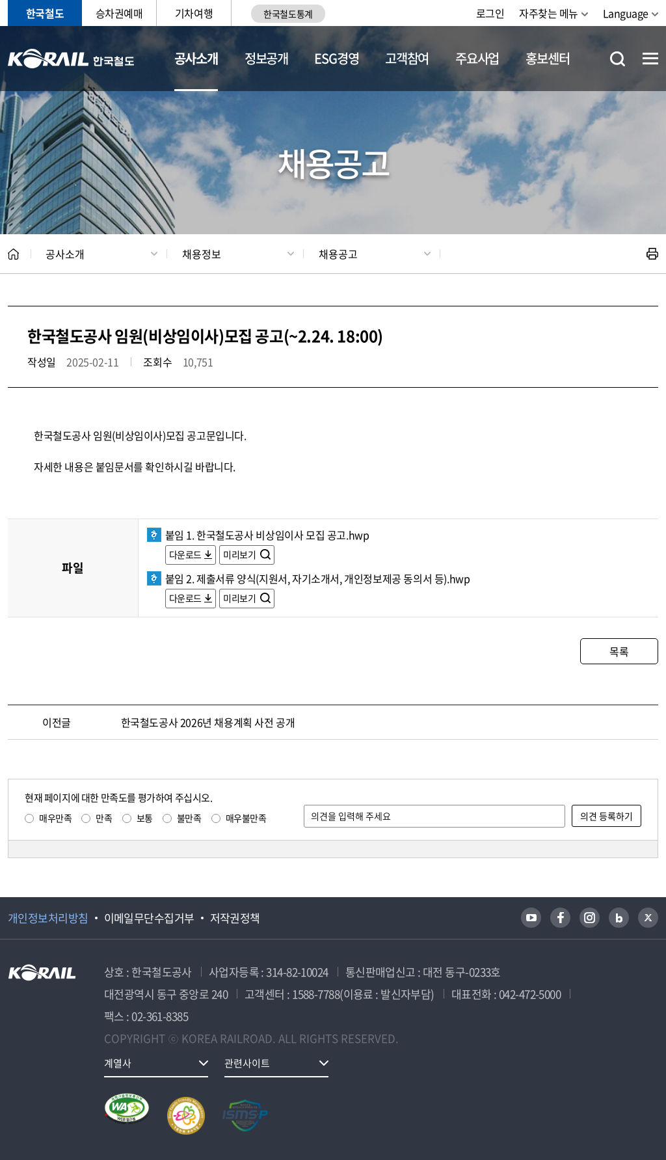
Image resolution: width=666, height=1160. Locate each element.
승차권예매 (119, 13)
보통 (145, 818)
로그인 (490, 13)
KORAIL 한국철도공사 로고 (71, 58)
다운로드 (185, 554)
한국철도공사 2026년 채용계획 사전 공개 (208, 722)
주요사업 (477, 58)
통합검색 (617, 58)
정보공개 (266, 58)
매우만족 (55, 818)
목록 (618, 651)
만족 (104, 818)
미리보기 (240, 554)
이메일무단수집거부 (149, 918)
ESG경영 (336, 58)
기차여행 (194, 13)
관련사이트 (247, 1063)
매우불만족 (246, 818)
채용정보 (201, 254)
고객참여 (407, 58)
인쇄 (652, 253)
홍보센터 (547, 58)
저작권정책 (235, 918)
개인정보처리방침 (48, 918)
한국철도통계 (287, 13)
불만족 (189, 818)
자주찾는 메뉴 (548, 13)
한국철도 (45, 13)
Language (625, 13)
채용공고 (338, 254)
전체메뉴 (650, 58)
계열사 (117, 1063)
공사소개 (196, 58)
